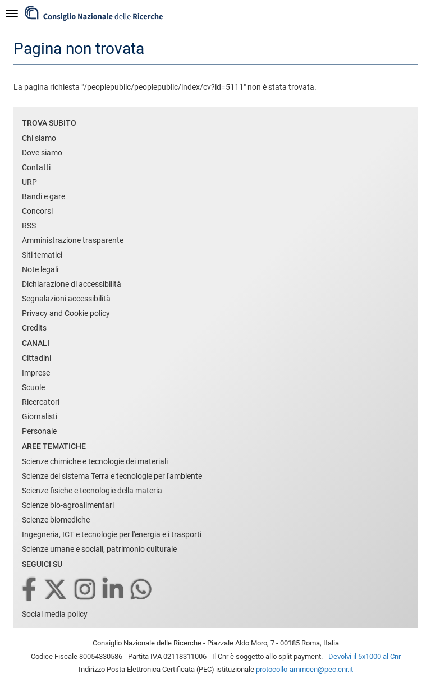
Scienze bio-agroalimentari (68, 505)
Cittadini (36, 358)
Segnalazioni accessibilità (66, 298)
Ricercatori (40, 401)
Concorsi (37, 211)
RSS (29, 225)
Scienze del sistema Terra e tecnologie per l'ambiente (112, 475)
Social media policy (55, 614)
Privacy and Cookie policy (66, 313)
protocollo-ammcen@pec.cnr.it (304, 669)
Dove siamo (42, 152)
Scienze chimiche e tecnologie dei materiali (95, 461)
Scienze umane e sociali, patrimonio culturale (99, 548)
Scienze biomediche (56, 519)
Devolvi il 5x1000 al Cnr (364, 656)
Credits (34, 327)
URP (29, 181)
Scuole (33, 387)
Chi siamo (39, 138)
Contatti (36, 167)
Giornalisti (39, 416)
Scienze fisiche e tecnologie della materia (92, 490)
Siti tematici (42, 254)
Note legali (40, 269)
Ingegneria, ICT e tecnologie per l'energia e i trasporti (111, 534)
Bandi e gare (43, 196)
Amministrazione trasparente (72, 240)
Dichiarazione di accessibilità (71, 284)
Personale (39, 431)
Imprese (36, 372)
